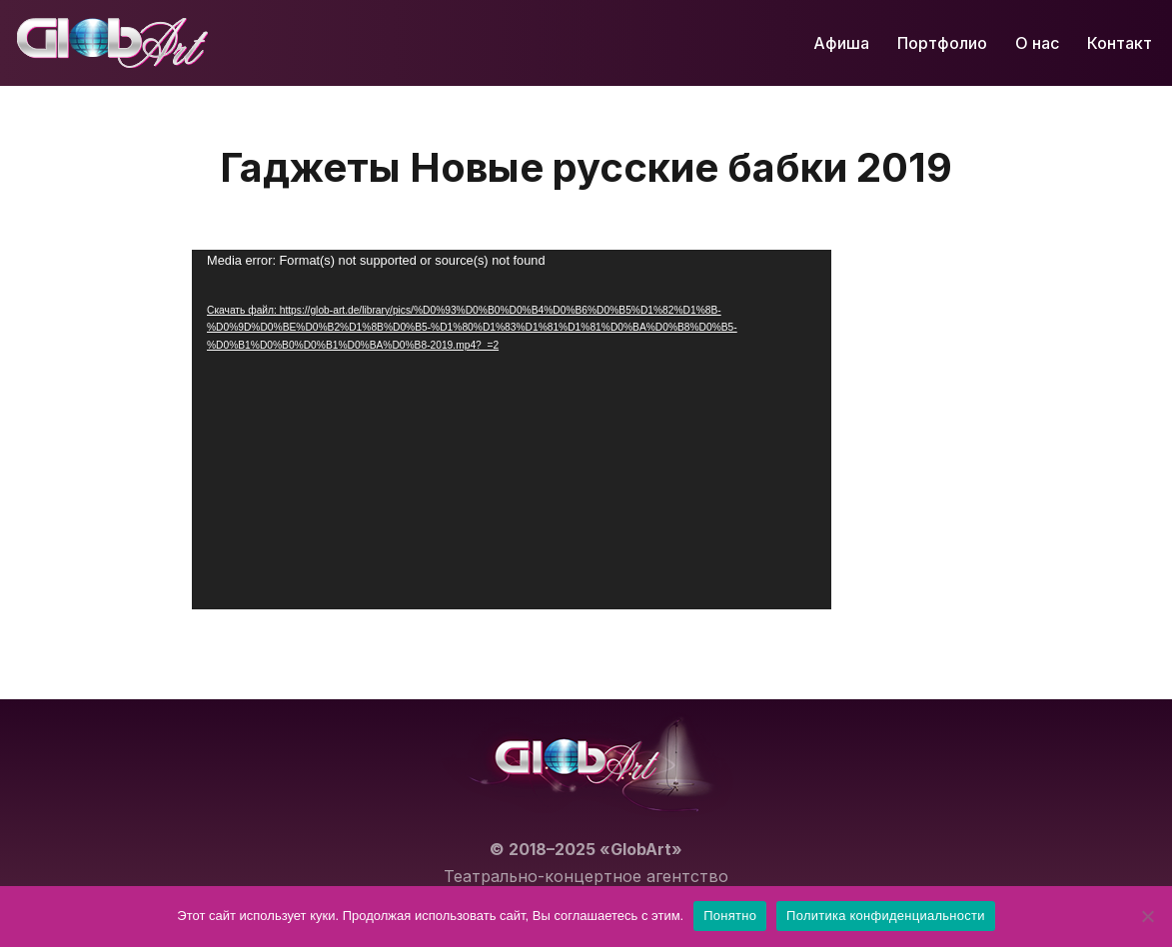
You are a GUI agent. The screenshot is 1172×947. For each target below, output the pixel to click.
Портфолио (942, 43)
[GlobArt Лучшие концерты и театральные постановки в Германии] (112, 43)
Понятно (729, 915)
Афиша (841, 43)
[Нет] (1147, 916)
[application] (511, 429)
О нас (1037, 43)
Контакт (1119, 43)
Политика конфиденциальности (885, 915)
